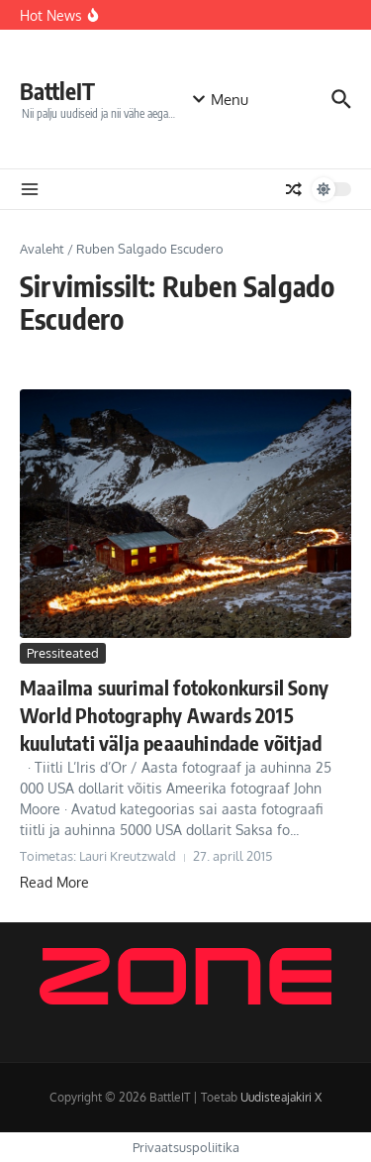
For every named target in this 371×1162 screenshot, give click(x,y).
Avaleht (42, 249)
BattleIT (57, 90)
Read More (54, 882)
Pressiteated (63, 653)
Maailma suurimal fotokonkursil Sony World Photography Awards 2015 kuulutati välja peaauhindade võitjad (174, 715)
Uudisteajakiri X (281, 1097)
